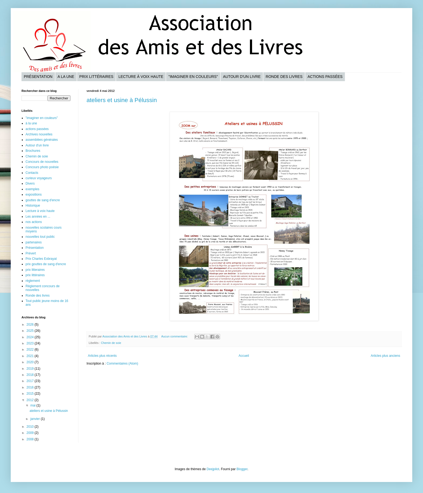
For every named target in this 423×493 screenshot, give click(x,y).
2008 (31, 439)
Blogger (242, 469)
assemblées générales (42, 140)
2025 (31, 331)
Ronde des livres (284, 76)
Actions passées (324, 76)
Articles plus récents (102, 356)
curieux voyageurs (39, 178)
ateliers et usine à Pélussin (122, 100)
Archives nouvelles (39, 134)
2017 (31, 381)
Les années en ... (38, 216)
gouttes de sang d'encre (43, 200)
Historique (33, 205)
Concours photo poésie (42, 167)
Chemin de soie (111, 342)
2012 (31, 400)
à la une (31, 123)
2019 (31, 368)
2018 (31, 375)
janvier (35, 419)
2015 (31, 393)
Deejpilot (213, 469)
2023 (31, 343)
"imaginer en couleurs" (42, 118)
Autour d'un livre (242, 76)
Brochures (33, 151)
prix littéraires (35, 275)
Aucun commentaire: (175, 336)
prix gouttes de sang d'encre (46, 264)
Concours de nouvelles (42, 162)
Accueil (244, 356)
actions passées (37, 129)
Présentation (38, 76)
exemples (32, 189)
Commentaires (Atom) (122, 363)
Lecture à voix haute (141, 76)
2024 (31, 337)
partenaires (34, 242)
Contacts (32, 173)
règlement (33, 281)
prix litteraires (35, 270)
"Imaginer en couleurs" (193, 76)
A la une (66, 76)
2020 (31, 362)
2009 (31, 433)
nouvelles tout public (40, 237)
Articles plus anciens (385, 356)
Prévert (31, 253)
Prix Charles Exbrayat (41, 259)
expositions (34, 194)
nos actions (34, 222)
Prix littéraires (96, 76)
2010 (31, 427)
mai (33, 405)
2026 (31, 324)
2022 (31, 349)
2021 (31, 356)
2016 (31, 387)
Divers (30, 183)
